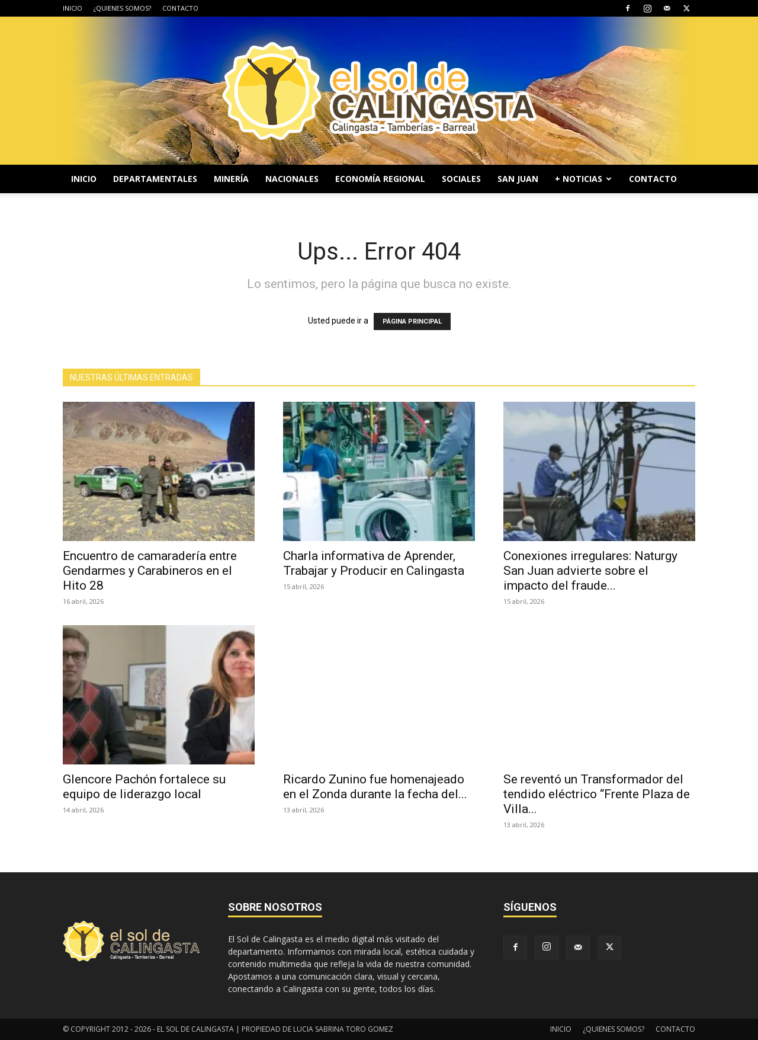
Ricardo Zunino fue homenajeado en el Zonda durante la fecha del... (375, 786)
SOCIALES (461, 178)
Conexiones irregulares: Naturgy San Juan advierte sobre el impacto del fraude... (590, 571)
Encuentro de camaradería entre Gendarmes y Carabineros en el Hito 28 (150, 571)
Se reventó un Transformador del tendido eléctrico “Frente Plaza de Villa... (596, 794)
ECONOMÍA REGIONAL (380, 178)
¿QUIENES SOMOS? (122, 8)
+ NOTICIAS (583, 178)
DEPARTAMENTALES (155, 178)
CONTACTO (180, 8)
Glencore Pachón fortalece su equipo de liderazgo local (144, 786)
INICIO (72, 8)
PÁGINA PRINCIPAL (412, 321)
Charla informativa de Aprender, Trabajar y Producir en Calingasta (373, 563)
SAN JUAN (517, 178)
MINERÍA (231, 178)
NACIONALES (292, 178)
